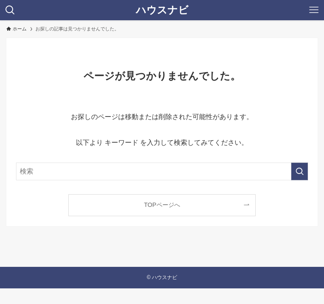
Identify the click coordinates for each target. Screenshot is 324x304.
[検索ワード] (162, 171)
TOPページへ (162, 204)
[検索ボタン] (10, 10)
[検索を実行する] (299, 171)
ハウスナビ (162, 10)
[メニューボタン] (314, 10)
